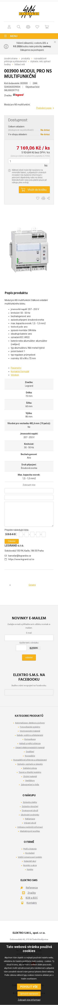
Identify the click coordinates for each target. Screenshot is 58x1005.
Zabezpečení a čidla (30, 784)
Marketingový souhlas (30, 831)
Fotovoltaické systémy (30, 727)
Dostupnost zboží (30, 810)
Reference (32, 887)
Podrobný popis (44, 108)
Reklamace (30, 819)
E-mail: (29, 633)
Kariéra (30, 869)
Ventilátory (30, 780)
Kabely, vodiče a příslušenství (30, 735)
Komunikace (30, 739)
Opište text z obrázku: (29, 643)
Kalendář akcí (30, 861)
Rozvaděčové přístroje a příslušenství (30, 760)
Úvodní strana (10, 58)
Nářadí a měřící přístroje (30, 743)
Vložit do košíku (37, 189)
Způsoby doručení (30, 806)
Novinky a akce (30, 865)
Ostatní (32, 585)
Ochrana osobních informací (30, 827)
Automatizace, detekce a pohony (30, 723)
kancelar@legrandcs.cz (19, 555)
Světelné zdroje (30, 768)
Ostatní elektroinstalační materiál (30, 747)
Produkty (25, 58)
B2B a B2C (32, 897)
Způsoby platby (30, 802)
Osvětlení (30, 751)
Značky (32, 892)
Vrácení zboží (30, 823)
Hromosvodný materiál (30, 731)
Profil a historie (30, 849)
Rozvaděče (30, 756)
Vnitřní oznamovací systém (30, 857)
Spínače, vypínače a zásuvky (30, 764)
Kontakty (32, 902)
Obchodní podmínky (30, 815)
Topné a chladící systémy (30, 772)
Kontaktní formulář (20, 371)
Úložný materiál (30, 776)
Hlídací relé (20, 64)
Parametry (16, 368)
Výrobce (15, 375)
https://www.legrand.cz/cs (21, 559)
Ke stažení (29, 853)
